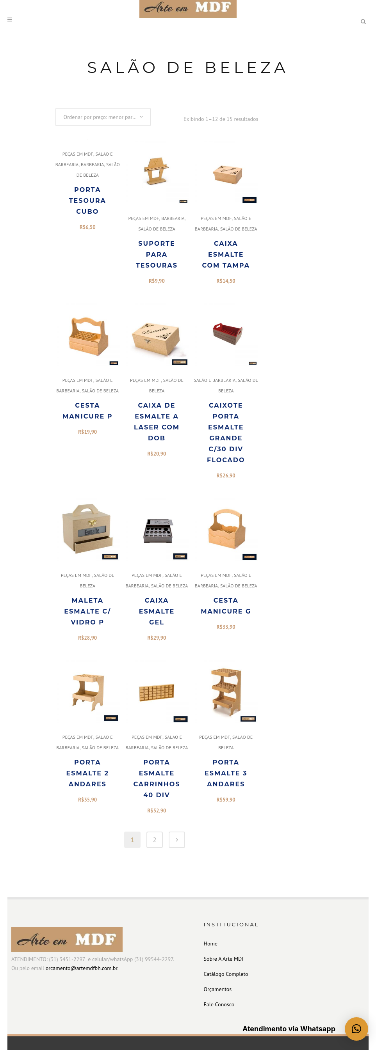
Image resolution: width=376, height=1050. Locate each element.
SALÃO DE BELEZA (156, 229)
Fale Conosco (219, 1004)
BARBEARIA (92, 164)
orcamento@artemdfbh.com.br (81, 968)
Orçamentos (218, 989)
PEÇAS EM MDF (77, 154)
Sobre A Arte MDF (224, 958)
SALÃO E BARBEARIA (214, 380)
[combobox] (103, 117)
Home (210, 943)
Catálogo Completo (226, 973)
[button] (356, 1029)
